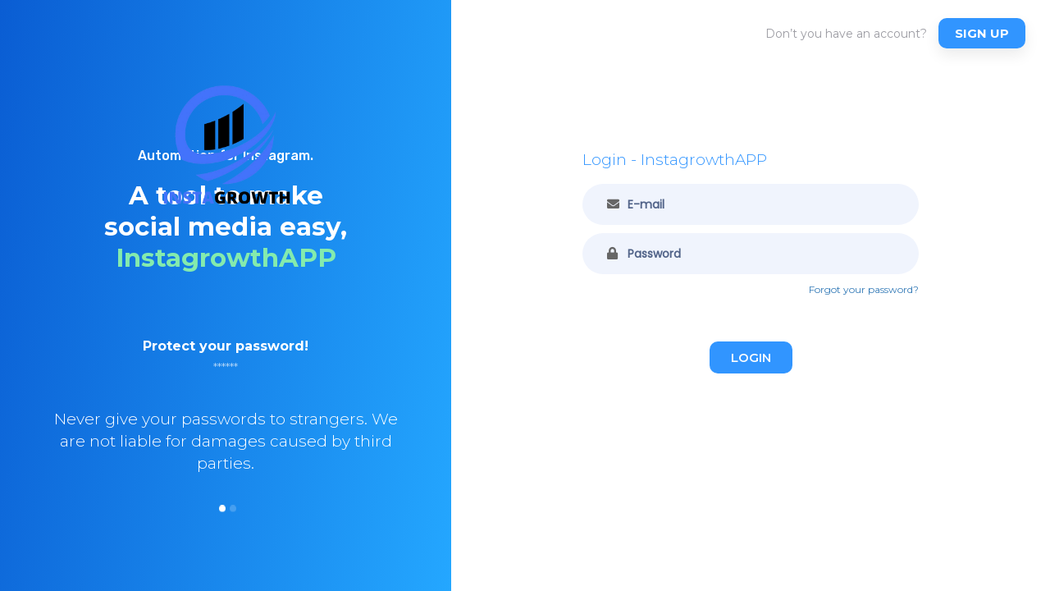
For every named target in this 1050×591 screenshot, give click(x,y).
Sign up (982, 33)
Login (751, 357)
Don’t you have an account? (846, 33)
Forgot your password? (864, 289)
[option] (225, 428)
